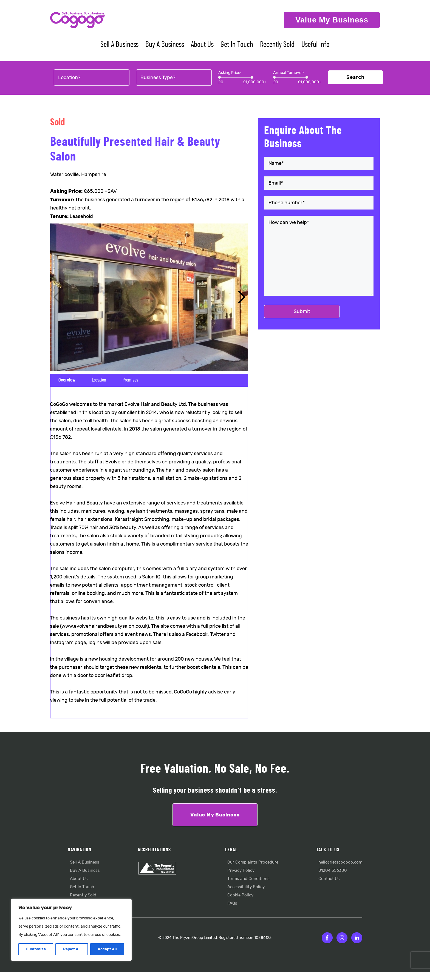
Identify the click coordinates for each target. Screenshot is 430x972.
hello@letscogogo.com (340, 862)
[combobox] (91, 78)
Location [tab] (99, 380)
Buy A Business (164, 44)
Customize (36, 949)
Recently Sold (277, 44)
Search (355, 77)
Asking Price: (229, 72)
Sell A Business (119, 44)
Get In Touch (236, 44)
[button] (241, 297)
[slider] (219, 77)
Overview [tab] (66, 380)
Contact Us (329, 878)
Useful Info (315, 44)
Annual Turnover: (288, 72)
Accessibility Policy (246, 887)
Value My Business (331, 20)
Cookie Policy (240, 895)
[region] (71, 930)
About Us (202, 44)
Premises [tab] (130, 380)
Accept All (107, 949)
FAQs (232, 903)
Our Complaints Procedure (252, 862)
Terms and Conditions (248, 878)
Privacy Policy (240, 870)
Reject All (71, 949)
